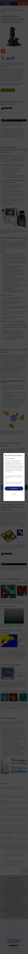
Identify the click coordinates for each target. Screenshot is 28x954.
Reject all (14, 494)
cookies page (19, 483)
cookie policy (9, 471)
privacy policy (17, 470)
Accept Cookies (14, 488)
